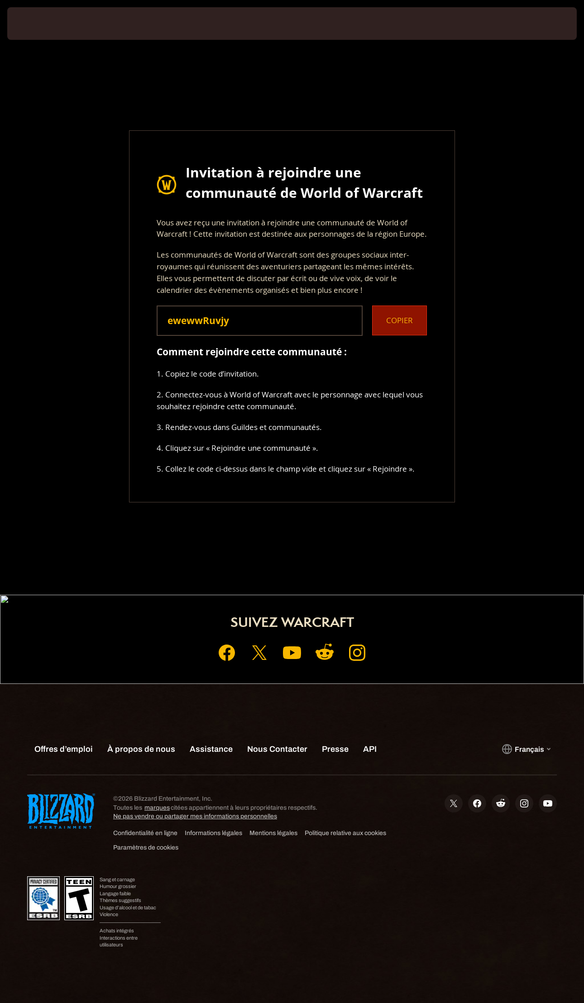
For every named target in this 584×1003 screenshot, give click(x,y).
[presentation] (35, 23)
